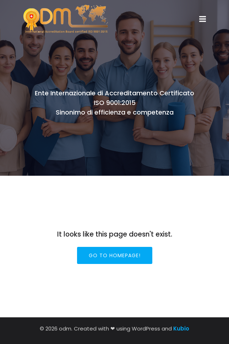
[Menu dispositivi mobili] (202, 19)
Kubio (181, 328)
